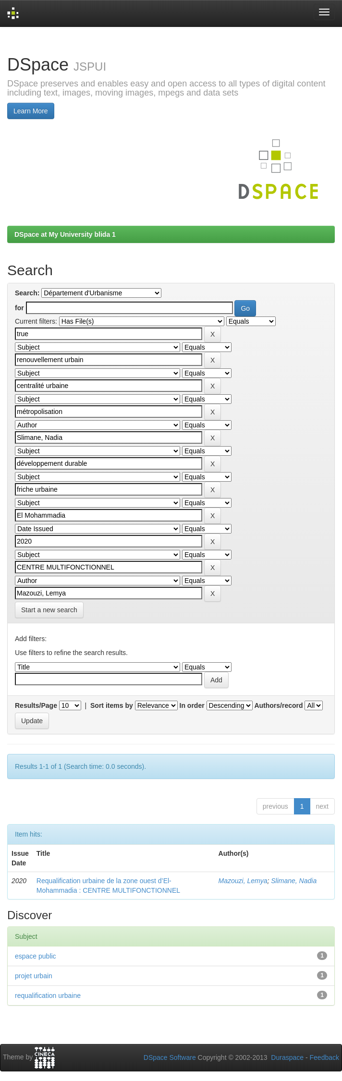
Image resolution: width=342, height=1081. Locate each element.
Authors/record (278, 705)
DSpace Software (170, 1057)
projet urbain (33, 976)
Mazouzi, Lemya (243, 881)
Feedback (324, 1057)
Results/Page (36, 705)
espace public (35, 956)
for (19, 308)
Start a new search (49, 610)
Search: (27, 293)
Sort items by (111, 705)
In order (192, 705)
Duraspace (287, 1057)
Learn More (30, 111)
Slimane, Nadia (294, 881)
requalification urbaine (48, 995)
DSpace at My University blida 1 (65, 234)
